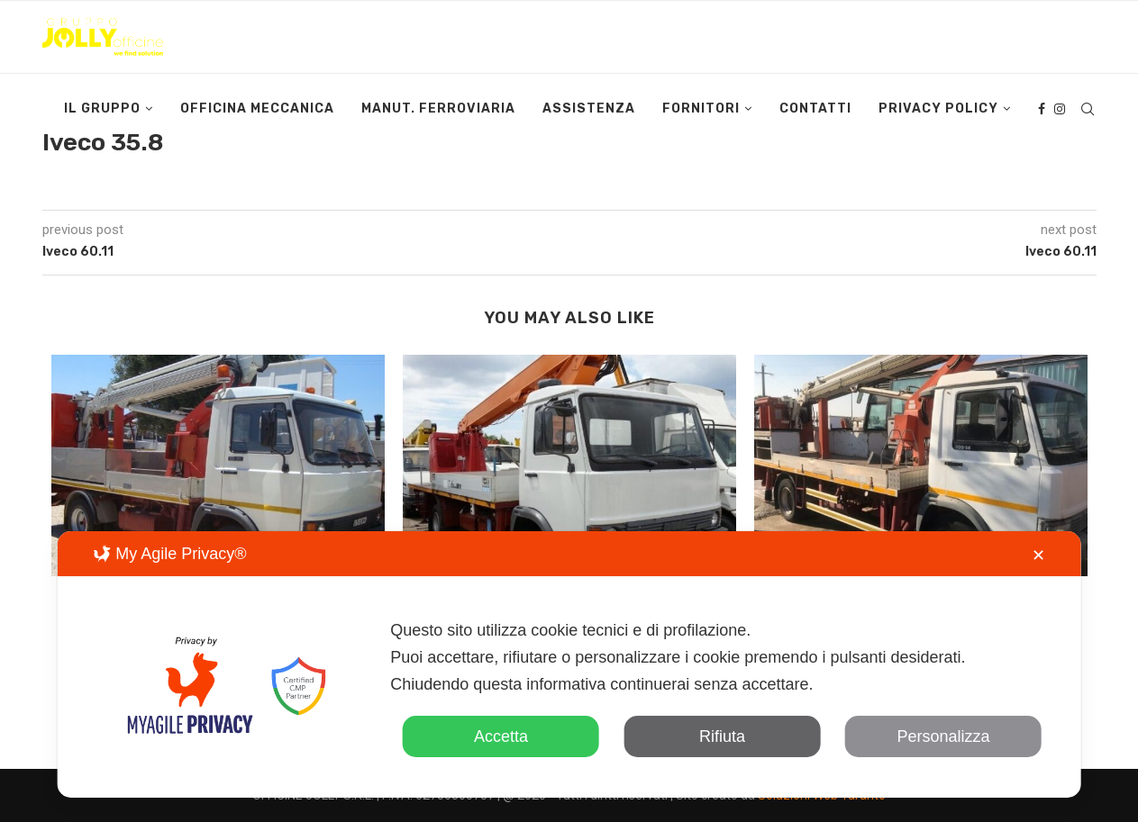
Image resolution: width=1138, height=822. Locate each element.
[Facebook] (1041, 109)
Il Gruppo (102, 108)
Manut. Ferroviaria (438, 108)
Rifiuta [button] (722, 736)
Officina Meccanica (257, 108)
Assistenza (588, 108)
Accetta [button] (501, 736)
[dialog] (569, 664)
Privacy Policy (938, 108)
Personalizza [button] (943, 736)
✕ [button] (1038, 555)
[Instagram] (1059, 109)
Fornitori (701, 108)
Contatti (815, 108)
